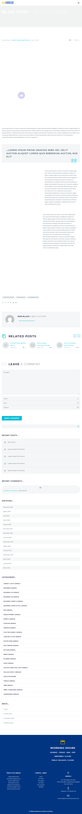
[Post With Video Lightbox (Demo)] (6, 345)
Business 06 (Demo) (11, 597)
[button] (74, 335)
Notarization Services (13, 783)
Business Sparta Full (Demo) (15, 606)
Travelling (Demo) (33, 297)
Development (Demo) (12, 614)
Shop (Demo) (9, 663)
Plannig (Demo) (10, 659)
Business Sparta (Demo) (13, 601)
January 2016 (7, 524)
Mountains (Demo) (8, 297)
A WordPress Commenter (10, 490)
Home (41, 776)
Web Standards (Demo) (13, 690)
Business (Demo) (10, 588)
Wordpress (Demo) (11, 694)
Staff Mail (41, 787)
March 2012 (6, 568)
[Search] (41, 426)
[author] (41, 398)
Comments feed (9, 718)
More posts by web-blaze (27, 321)
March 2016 (6, 520)
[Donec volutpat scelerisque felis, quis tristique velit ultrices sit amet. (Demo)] (33, 345)
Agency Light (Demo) (12, 583)
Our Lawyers (41, 781)
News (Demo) (9, 654)
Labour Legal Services (13, 781)
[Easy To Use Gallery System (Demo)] (60, 345)
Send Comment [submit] (12, 418)
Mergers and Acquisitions (13, 785)
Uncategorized (10, 676)
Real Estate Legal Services (13, 778)
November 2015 (8, 533)
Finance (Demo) (10, 628)
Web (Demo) (8, 685)
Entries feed (8, 714)
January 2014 (7, 563)
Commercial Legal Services (14, 787)
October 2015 (7, 537)
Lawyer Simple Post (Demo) (16, 449)
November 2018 (8, 507)
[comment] (41, 382)
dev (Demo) (8, 610)
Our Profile (41, 778)
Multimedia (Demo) (11, 645)
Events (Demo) (9, 619)
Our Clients (41, 783)
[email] (41, 403)
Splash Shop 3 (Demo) (12, 672)
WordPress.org (8, 723)
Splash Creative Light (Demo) (21, 40)
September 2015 (8, 542)
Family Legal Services (13, 776)
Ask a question (41, 785)
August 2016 (7, 511)
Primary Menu (78, 2)
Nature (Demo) (21, 297)
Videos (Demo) (9, 681)
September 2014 (8, 555)
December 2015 (8, 529)
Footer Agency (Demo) (13, 632)
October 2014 (7, 550)
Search (78, 426)
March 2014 (6, 559)
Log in (6, 709)
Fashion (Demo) (10, 623)
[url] (41, 407)
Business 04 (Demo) (11, 592)
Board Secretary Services (13, 789)
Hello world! (11, 442)
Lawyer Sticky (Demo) (12, 636)
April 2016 (6, 516)
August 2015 (7, 546)
